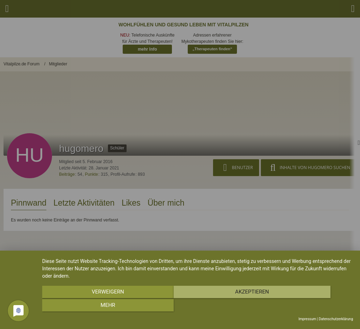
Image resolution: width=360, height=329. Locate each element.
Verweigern (89, 306)
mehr (306, 306)
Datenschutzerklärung (336, 319)
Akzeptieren (197, 306)
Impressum (307, 319)
